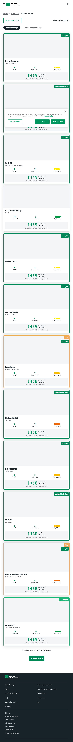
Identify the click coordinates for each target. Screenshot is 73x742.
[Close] (65, 111)
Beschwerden (9, 726)
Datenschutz (9, 730)
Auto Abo (15, 14)
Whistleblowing (10, 723)
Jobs (38, 702)
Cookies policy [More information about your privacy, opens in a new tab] (49, 116)
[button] (61, 21)
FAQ (6, 698)
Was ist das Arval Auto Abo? (47, 689)
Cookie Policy (9, 720)
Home (5, 14)
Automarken (41, 693)
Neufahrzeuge (12, 27)
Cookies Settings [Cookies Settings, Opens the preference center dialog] (15, 121)
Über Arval (41, 698)
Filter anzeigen (12, 21)
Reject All (42, 121)
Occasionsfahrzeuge (33, 27)
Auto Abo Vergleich (11, 693)
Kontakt (7, 706)
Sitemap (7, 713)
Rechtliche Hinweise (11, 716)
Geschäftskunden (11, 702)
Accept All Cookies (57, 121)
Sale (6, 689)
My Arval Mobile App (12, 733)
